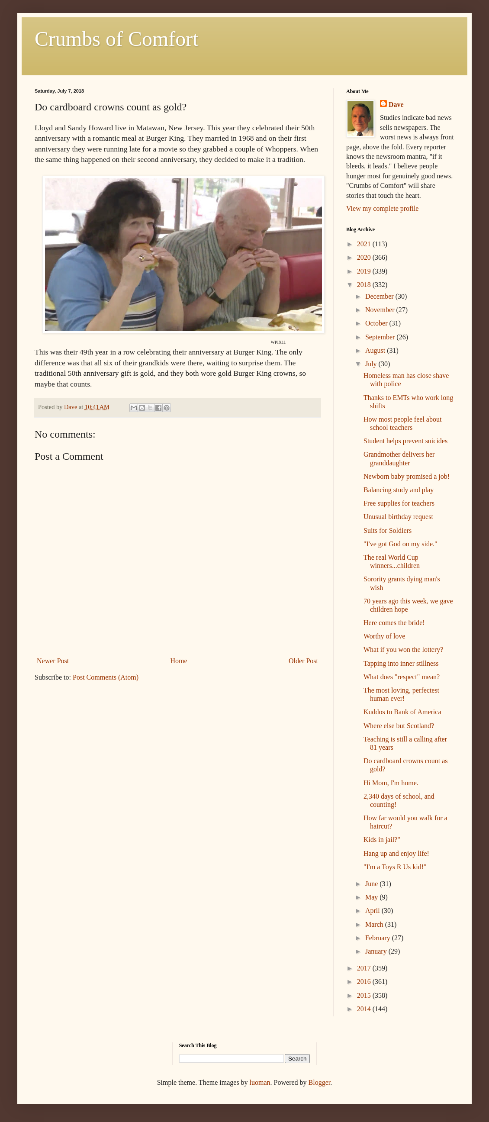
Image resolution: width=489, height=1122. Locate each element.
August (376, 350)
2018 (365, 284)
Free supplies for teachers (399, 503)
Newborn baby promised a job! (407, 476)
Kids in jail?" (382, 839)
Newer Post (53, 660)
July (372, 364)
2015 (365, 995)
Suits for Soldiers (388, 530)
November (380, 309)
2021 (365, 244)
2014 (365, 1008)
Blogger (320, 1082)
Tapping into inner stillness (401, 663)
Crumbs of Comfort (117, 38)
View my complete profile (382, 208)
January (377, 951)
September (380, 337)
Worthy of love (384, 636)
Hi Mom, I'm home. (391, 783)
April (373, 910)
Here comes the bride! (394, 622)
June (372, 883)
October (377, 323)
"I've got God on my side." (401, 544)
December (380, 296)
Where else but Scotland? (399, 725)
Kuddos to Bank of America (402, 712)
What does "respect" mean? (402, 676)
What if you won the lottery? (403, 649)
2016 (365, 981)
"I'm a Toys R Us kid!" (395, 867)
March (375, 924)
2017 (365, 968)
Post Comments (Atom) (105, 677)
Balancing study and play (399, 489)
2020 (365, 257)
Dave (396, 104)
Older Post (303, 660)
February (378, 937)
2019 (365, 271)
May (372, 897)
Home (179, 660)
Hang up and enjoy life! (396, 853)
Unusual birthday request (398, 516)
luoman (260, 1082)
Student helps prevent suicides (405, 441)
